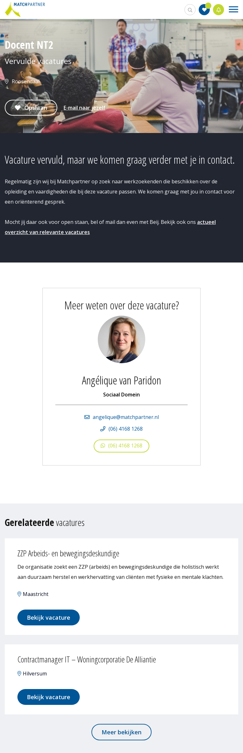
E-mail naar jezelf (84, 107)
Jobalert (218, 9)
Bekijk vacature (48, 617)
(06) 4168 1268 (126, 428)
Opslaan (35, 107)
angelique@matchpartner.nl (126, 417)
